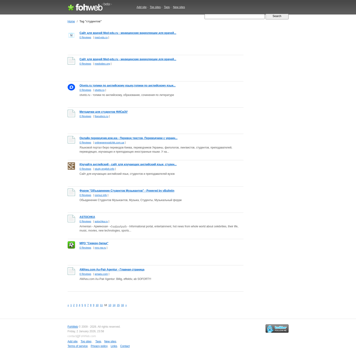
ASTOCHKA (87, 217)
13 (109, 305)
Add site (142, 7)
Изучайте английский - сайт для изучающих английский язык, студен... (128, 164)
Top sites (155, 7)
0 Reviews (85, 37)
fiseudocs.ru (101, 116)
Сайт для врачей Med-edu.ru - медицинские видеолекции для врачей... (128, 33)
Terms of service (78, 346)
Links (114, 346)
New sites (179, 7)
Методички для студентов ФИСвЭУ (104, 111)
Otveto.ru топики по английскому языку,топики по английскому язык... (128, 85)
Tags (167, 7)
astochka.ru (101, 221)
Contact (125, 346)
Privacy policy (99, 346)
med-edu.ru (101, 37)
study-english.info (105, 168)
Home (71, 21)
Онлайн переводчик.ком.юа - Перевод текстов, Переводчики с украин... (129, 138)
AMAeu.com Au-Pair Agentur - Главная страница (112, 269)
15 (118, 305)
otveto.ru (100, 90)
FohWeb (73, 326)
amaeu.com (101, 274)
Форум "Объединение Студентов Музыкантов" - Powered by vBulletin (127, 190)
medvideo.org (102, 63)
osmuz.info (101, 195)
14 (114, 305)
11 (101, 305)
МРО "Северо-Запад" (94, 243)
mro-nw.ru (100, 247)
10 (97, 305)
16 (122, 305)
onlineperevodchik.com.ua (109, 142)
